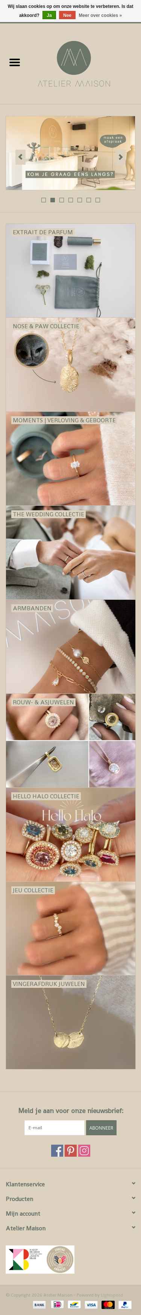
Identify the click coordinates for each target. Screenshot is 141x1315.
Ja (49, 15)
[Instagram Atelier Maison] (84, 1151)
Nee (67, 15)
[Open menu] (14, 62)
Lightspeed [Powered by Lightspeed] (112, 1295)
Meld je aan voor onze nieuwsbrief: (70, 1111)
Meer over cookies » (100, 15)
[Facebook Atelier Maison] (57, 1151)
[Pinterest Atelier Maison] (71, 1151)
